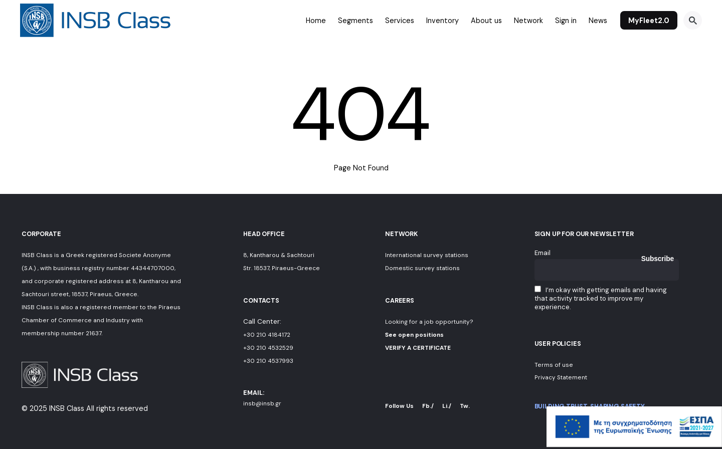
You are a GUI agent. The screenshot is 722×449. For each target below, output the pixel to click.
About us (486, 20)
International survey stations (426, 255)
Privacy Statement (560, 377)
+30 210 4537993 (268, 361)
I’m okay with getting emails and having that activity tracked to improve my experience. (600, 298)
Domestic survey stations (422, 268)
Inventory (442, 20)
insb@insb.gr (262, 403)
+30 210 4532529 (268, 348)
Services (399, 20)
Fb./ (428, 406)
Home (316, 20)
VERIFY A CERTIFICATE (418, 348)
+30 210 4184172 (266, 335)
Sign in (566, 20)
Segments (355, 20)
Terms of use (553, 365)
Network (528, 20)
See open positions (414, 335)
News (598, 20)
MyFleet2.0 (648, 20)
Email (542, 253)
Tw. (465, 406)
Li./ (446, 406)
